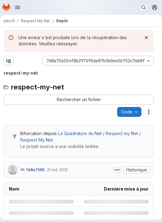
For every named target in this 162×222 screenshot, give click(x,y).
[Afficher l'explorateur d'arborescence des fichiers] (9, 61)
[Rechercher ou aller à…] (143, 7)
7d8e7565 (32, 169)
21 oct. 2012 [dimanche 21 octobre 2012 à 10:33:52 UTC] (57, 169)
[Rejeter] (146, 37)
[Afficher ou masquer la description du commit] (117, 170)
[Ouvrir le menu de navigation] (17, 7)
